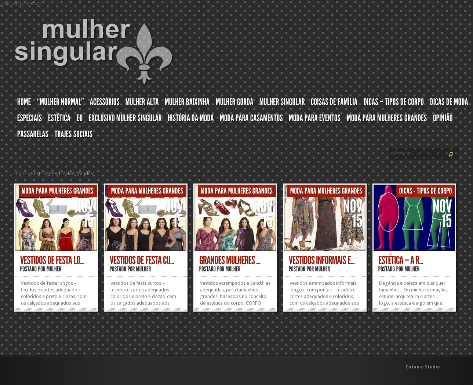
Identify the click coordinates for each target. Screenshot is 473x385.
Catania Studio (422, 367)
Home (20, 173)
